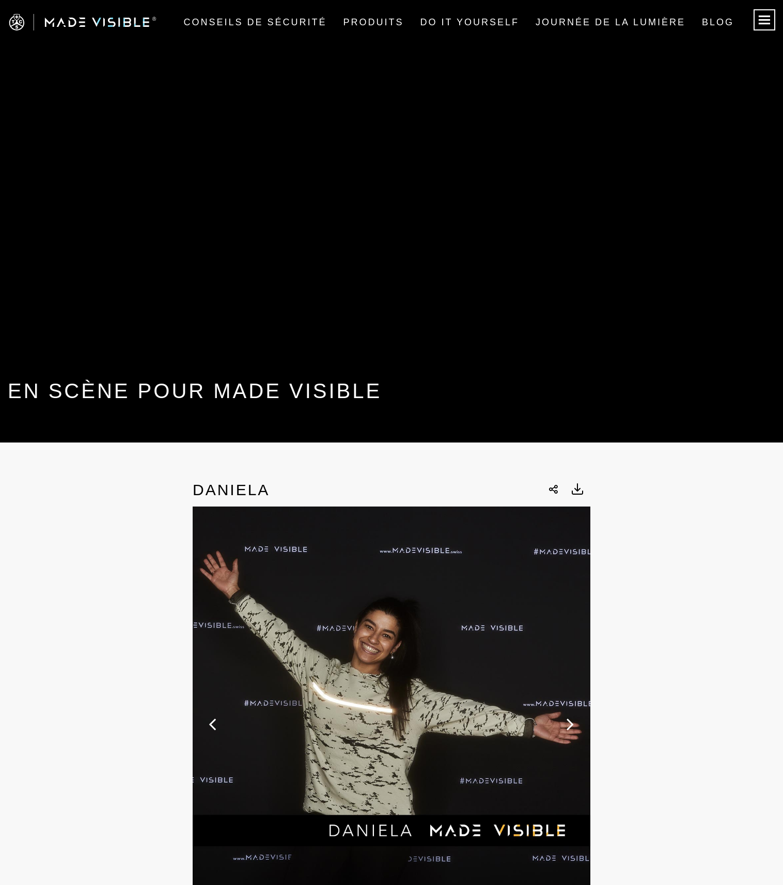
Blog (718, 22)
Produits (373, 22)
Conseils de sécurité (254, 22)
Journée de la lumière (610, 22)
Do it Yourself (469, 22)
